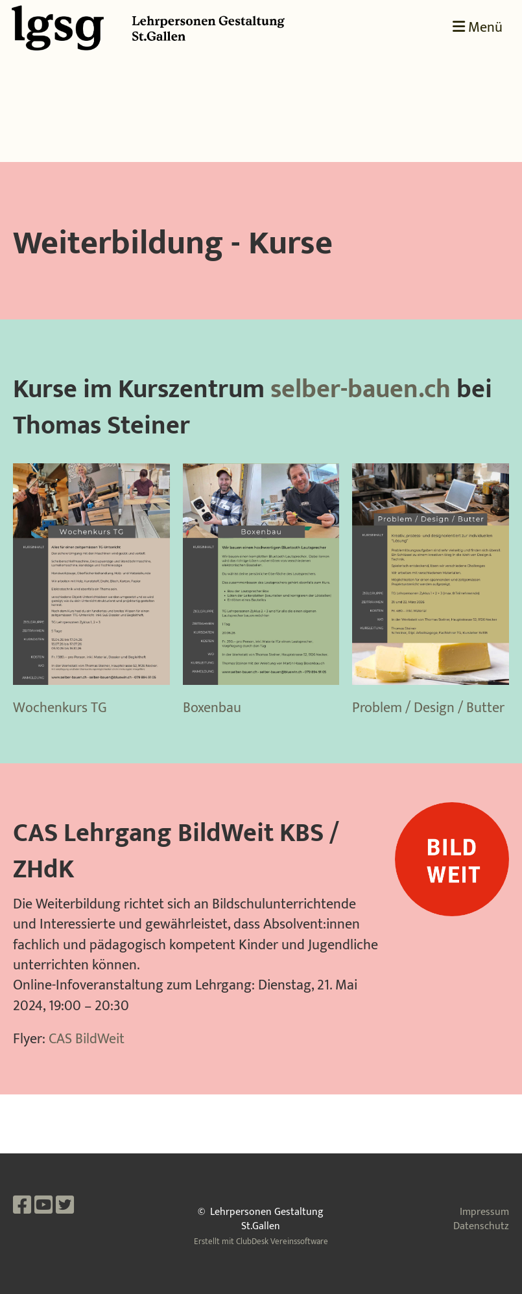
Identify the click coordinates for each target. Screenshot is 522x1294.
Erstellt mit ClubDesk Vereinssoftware (261, 1242)
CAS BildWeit (87, 1039)
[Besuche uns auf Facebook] (22, 1206)
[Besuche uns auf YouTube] (43, 1206)
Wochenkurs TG (60, 708)
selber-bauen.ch (360, 389)
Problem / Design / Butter (428, 708)
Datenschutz (481, 1226)
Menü (478, 28)
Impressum (484, 1212)
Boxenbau (212, 708)
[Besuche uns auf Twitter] (65, 1206)
